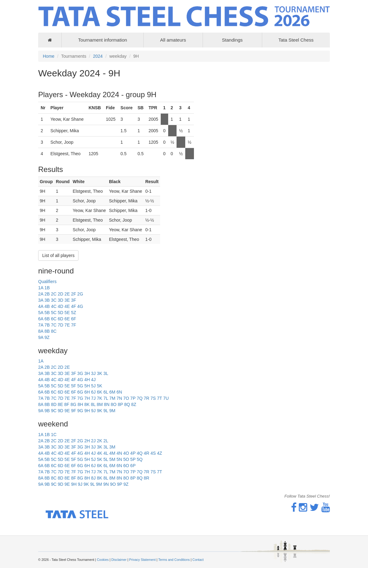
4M (112, 453)
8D (53, 404)
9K (99, 410)
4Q (140, 453)
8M (100, 404)
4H (87, 379)
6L (105, 392)
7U (166, 398)
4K (99, 453)
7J (93, 398)
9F (73, 410)
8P (120, 404)
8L (93, 404)
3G (80, 373)
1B (47, 287)
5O (126, 459)
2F (73, 293)
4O (126, 453)
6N (119, 392)
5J (93, 385)
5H (87, 385)
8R (146, 478)
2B (47, 293)
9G (80, 410)
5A (40, 312)
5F (73, 385)
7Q (140, 398)
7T (159, 398)
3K (99, 373)
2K (99, 440)
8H (80, 404)
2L (105, 440)
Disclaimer (119, 559)
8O (114, 404)
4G (80, 306)
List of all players (58, 255)
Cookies (103, 559)
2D (60, 293)
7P (133, 398)
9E (67, 410)
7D (60, 324)
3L (105, 373)
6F (73, 318)
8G (73, 404)
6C (53, 318)
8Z (133, 404)
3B (47, 300)
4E (67, 306)
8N (107, 404)
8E (60, 404)
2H (87, 440)
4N (119, 453)
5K (99, 385)
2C (53, 293)
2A (40, 293)
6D (60, 318)
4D (60, 306)
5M (112, 459)
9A (40, 337)
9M (112, 410)
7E (67, 324)
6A (40, 318)
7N (119, 398)
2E (67, 293)
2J (93, 440)
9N (106, 484)
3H (87, 373)
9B (47, 410)
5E (67, 312)
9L (105, 410)
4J (93, 379)
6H (87, 392)
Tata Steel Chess (295, 40)
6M (112, 392)
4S (153, 453)
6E (67, 318)
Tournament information (102, 40)
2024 (98, 56)
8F (66, 404)
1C (53, 434)
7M (112, 398)
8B (47, 331)
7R (146, 398)
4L (105, 453)
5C (53, 312)
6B (47, 318)
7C (53, 324)
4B (47, 306)
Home (48, 56)
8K (87, 404)
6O (126, 465)
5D (60, 312)
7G (80, 398)
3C (53, 300)
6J (93, 392)
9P (119, 484)
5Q (140, 459)
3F (73, 300)
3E (67, 300)
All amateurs (173, 40)
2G (80, 293)
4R (146, 453)
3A (40, 300)
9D (60, 410)
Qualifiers (47, 281)
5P (133, 459)
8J (93, 478)
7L (105, 398)
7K (99, 398)
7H (87, 398)
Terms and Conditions (174, 559)
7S (153, 398)
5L (105, 459)
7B (47, 324)
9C (53, 410)
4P (133, 453)
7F (73, 324)
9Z (46, 337)
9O (113, 484)
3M (112, 446)
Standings (232, 40)
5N (119, 459)
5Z (73, 312)
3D (60, 300)
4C (53, 306)
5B (47, 312)
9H (87, 410)
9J (93, 410)
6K (99, 392)
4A (40, 306)
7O (126, 398)
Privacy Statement (142, 559)
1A (40, 287)
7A (40, 324)
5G (80, 385)
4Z (159, 453)
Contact (198, 559)
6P (133, 465)
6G (80, 392)
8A (40, 331)
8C (53, 331)
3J (93, 373)
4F (73, 306)
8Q (127, 404)
